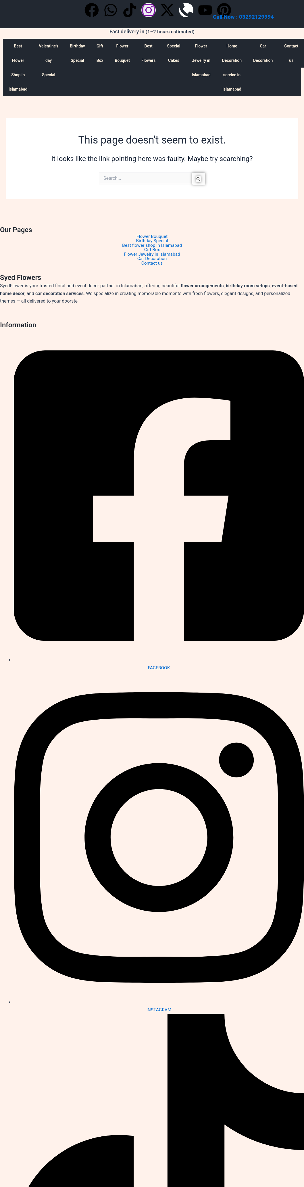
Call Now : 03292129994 (243, 17)
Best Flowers (148, 53)
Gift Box (100, 53)
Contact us (152, 264)
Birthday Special (77, 53)
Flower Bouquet (122, 53)
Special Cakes (173, 53)
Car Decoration (263, 53)
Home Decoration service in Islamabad (232, 67)
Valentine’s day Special (48, 60)
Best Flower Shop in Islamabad (18, 67)
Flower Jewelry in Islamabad (201, 60)
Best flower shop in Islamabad (152, 246)
